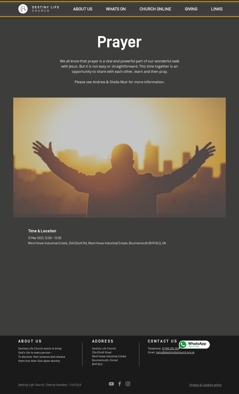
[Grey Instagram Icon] (128, 384)
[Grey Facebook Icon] (120, 384)
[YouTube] (111, 384)
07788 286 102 (170, 348)
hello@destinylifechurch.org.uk (175, 352)
